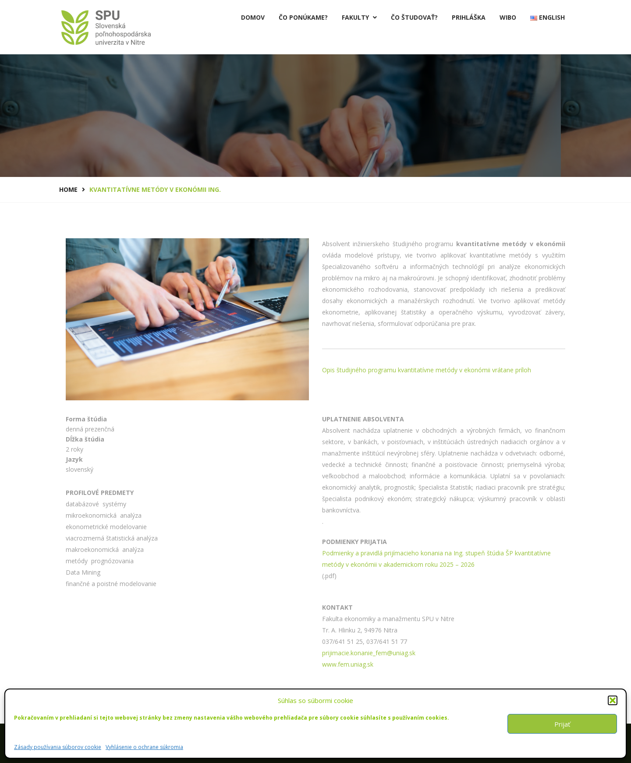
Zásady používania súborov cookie (57, 747)
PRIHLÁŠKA (469, 17)
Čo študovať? (414, 17)
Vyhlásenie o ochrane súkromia (144, 747)
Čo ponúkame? (303, 17)
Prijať (562, 724)
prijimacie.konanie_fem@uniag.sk (368, 653)
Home (68, 189)
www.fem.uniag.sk (347, 664)
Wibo (508, 17)
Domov (253, 17)
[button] (612, 700)
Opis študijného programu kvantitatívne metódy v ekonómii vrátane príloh (426, 370)
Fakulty (359, 17)
